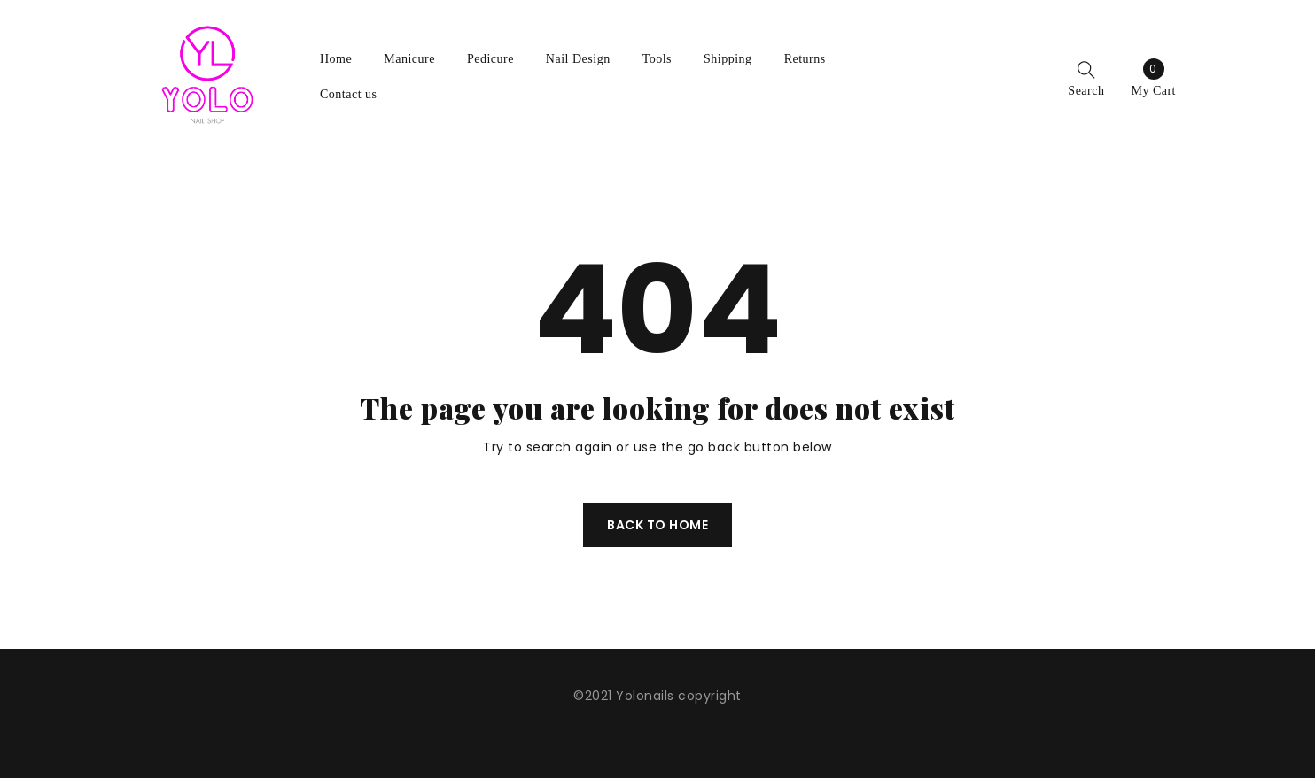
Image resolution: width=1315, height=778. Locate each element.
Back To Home (657, 525)
